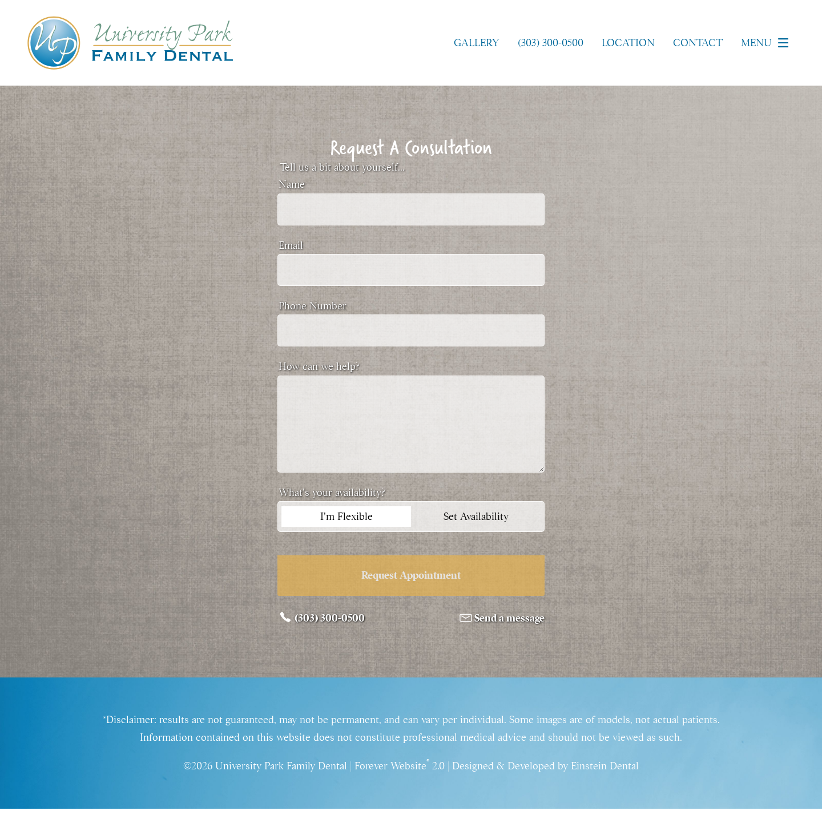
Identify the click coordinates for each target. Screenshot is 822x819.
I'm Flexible (346, 516)
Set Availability (476, 516)
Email (291, 245)
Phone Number (312, 306)
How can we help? (319, 366)
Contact (698, 43)
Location (628, 43)
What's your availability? (332, 492)
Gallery (476, 43)
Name (292, 184)
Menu (768, 42)
